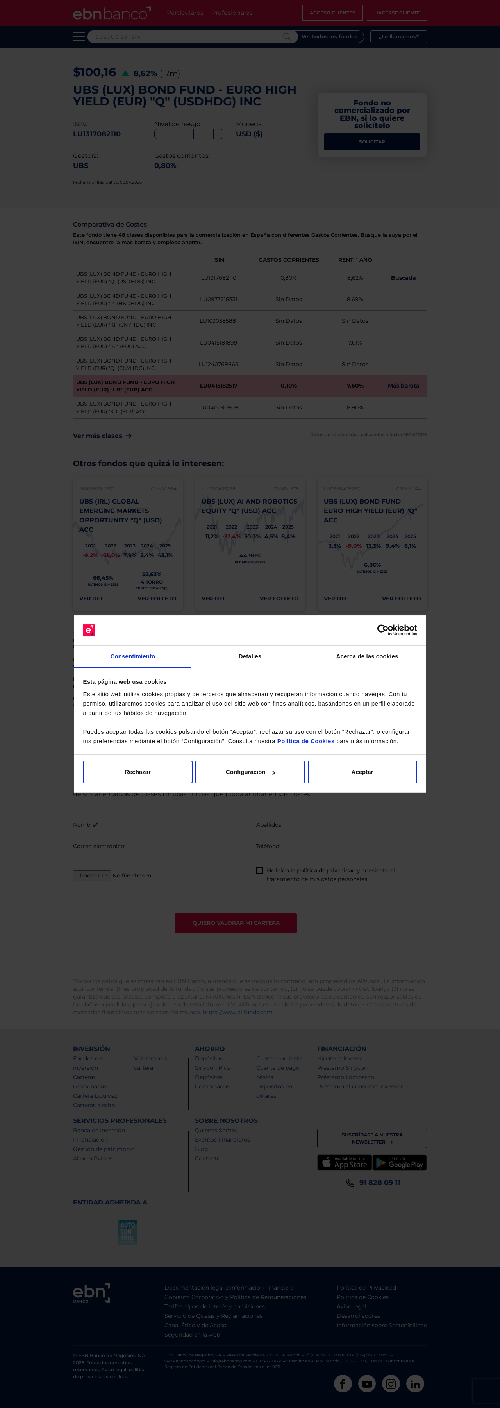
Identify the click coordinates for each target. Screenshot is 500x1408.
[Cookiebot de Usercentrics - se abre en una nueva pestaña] (383, 630)
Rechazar (138, 771)
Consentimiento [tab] (133, 656)
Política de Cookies (306, 741)
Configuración (250, 771)
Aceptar (362, 771)
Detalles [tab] (250, 656)
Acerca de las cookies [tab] (367, 656)
